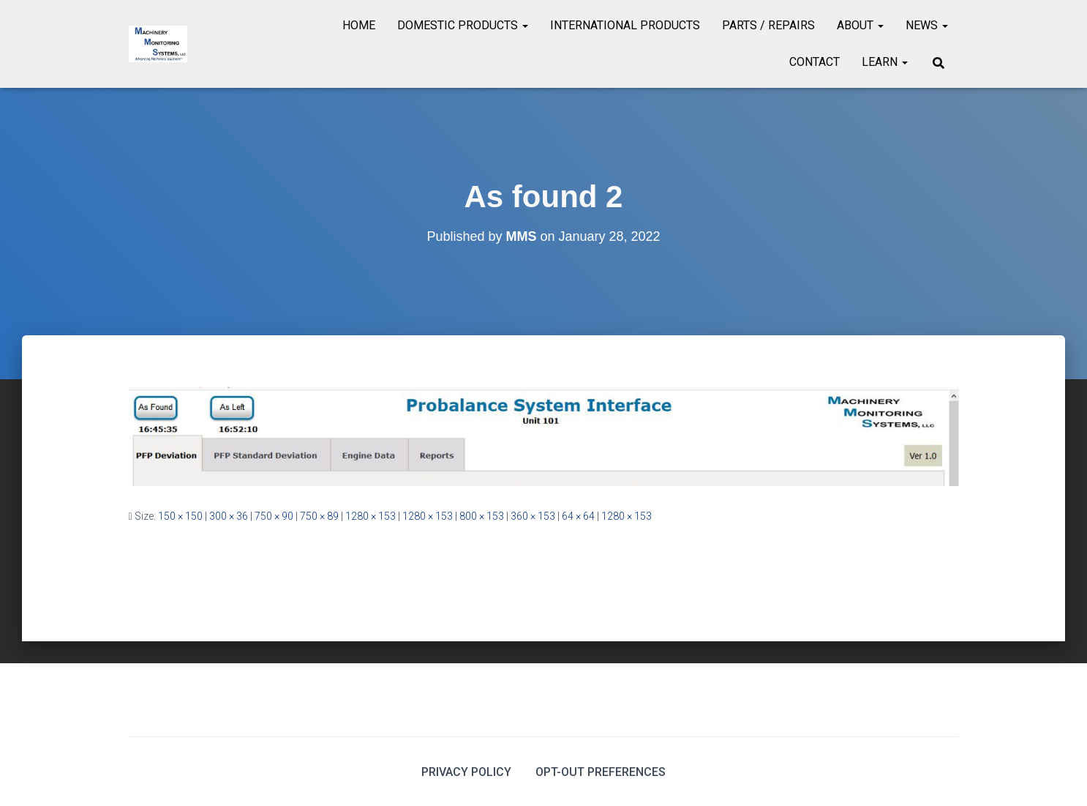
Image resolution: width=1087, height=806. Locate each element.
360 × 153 (533, 516)
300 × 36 (228, 516)
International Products (625, 25)
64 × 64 (578, 516)
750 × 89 (319, 516)
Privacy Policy (466, 772)
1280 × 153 (370, 516)
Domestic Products (462, 25)
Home (358, 25)
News (927, 25)
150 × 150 (180, 516)
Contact (814, 62)
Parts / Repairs (768, 25)
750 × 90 (274, 516)
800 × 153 (481, 516)
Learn (885, 62)
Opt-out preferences (600, 772)
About (860, 25)
